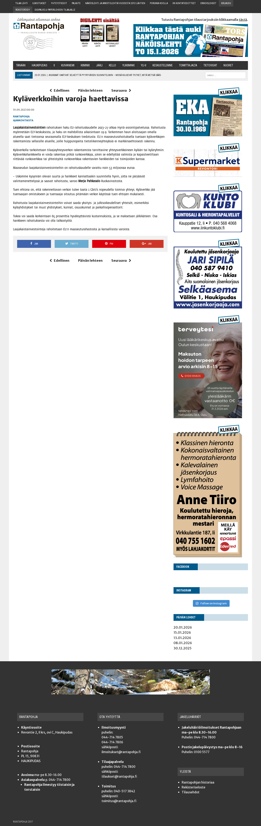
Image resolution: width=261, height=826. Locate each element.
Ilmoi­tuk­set (39, 3)
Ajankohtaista (23, 120)
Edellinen (59, 90)
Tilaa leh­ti (21, 3)
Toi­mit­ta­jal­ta (188, 65)
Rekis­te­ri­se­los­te (193, 787)
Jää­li (99, 65)
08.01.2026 (183, 643)
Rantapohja (21, 116)
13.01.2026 (182, 638)
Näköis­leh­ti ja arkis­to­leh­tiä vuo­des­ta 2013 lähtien (115, 3)
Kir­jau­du (226, 3)
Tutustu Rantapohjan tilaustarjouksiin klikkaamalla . (204, 20)
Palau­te (76, 3)
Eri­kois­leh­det (208, 3)
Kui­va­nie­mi (67, 65)
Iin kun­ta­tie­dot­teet (184, 3)
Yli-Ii (143, 65)
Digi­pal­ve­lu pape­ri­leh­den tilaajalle (55, 9)
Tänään (20, 65)
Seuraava (121, 90)
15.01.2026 (182, 632)
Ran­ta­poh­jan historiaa (198, 782)
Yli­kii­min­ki (128, 65)
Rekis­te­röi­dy (22, 9)
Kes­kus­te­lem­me (163, 65)
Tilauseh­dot (190, 792)
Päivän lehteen (90, 90)
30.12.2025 (182, 648)
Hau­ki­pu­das (39, 65)
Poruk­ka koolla (159, 3)
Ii (54, 65)
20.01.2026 (183, 627)
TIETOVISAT (210, 65)
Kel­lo (112, 65)
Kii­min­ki (85, 65)
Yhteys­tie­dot (59, 3)
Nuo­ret (228, 65)
